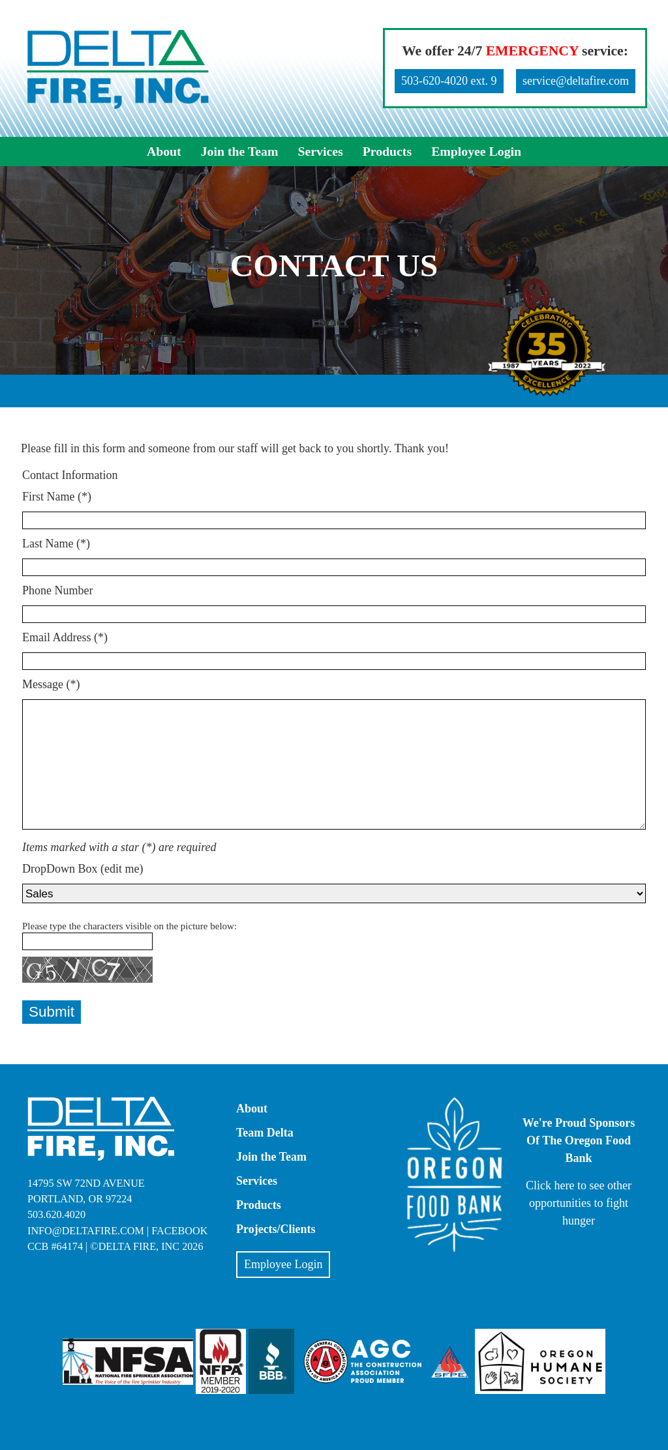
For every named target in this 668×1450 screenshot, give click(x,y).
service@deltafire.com (576, 80)
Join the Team (240, 151)
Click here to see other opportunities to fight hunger (578, 1203)
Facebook (179, 1231)
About (164, 151)
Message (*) (51, 684)
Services (319, 151)
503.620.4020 (56, 1215)
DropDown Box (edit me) (82, 868)
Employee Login (476, 151)
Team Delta (265, 1132)
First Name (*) (56, 496)
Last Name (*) (56, 543)
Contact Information (69, 475)
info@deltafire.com (85, 1231)
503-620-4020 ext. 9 (448, 80)
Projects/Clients (276, 1229)
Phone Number (57, 590)
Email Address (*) (65, 637)
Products (387, 151)
